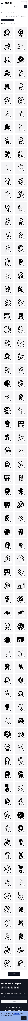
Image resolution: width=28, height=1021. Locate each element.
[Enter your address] (14, 996)
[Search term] (15, 6)
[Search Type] (3, 6)
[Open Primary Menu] (2, 3)
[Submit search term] (25, 6)
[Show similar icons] (10, 35)
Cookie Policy (16, 1013)
